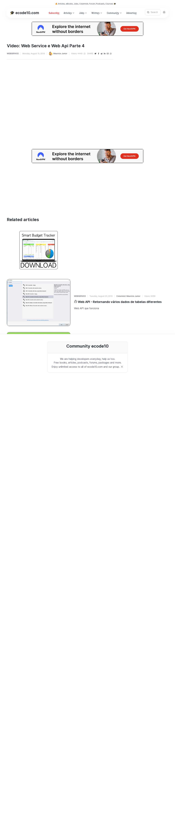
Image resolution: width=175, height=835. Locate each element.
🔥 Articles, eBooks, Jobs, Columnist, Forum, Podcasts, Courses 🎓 (85, 4)
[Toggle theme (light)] (164, 12)
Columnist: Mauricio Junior (128, 296)
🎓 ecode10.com (24, 13)
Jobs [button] (81, 13)
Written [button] (95, 13)
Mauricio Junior (58, 54)
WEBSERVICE (13, 53)
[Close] (121, 366)
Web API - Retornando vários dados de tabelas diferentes (120, 302)
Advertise (131, 13)
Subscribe (54, 13)
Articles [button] (68, 13)
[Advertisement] (87, 184)
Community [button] (113, 13)
